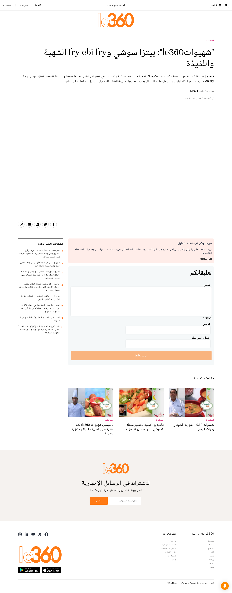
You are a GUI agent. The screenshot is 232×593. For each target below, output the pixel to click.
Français (23, 5)
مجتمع (211, 548)
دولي (212, 567)
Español (7, 5)
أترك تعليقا (141, 355)
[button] (225, 586)
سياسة (211, 541)
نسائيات (210, 40)
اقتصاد (211, 545)
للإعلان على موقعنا (168, 548)
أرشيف (173, 559)
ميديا (212, 556)
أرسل (98, 501)
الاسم (206, 324)
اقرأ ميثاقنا (206, 258)
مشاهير (211, 563)
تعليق (206, 284)
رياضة (211, 559)
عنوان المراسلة (201, 337)
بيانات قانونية (170, 552)
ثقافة (212, 552)
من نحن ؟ (172, 541)
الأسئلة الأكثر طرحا (169, 545)
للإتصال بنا (172, 556)
